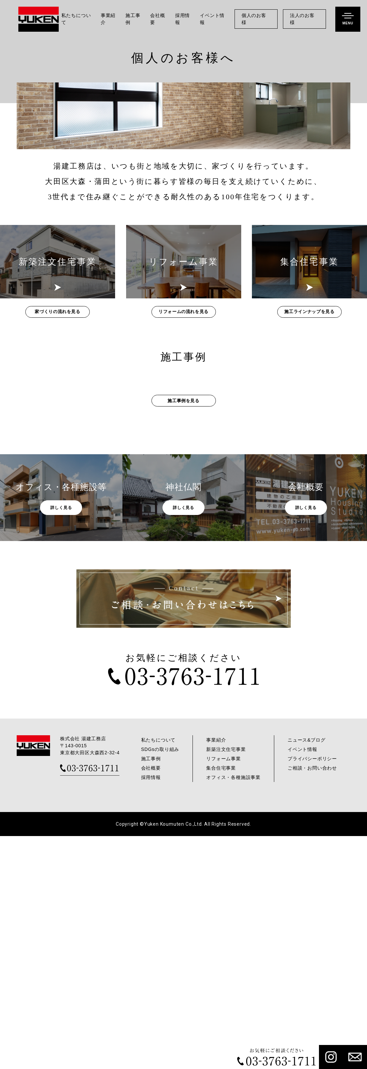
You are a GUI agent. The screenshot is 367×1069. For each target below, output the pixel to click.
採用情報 (182, 19)
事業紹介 (108, 19)
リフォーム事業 (223, 991)
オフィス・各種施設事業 (233, 1010)
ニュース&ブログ (307, 973)
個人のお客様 (254, 19)
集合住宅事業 (221, 1001)
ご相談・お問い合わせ (312, 1001)
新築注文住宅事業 (226, 982)
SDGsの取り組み (160, 982)
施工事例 (132, 19)
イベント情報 (212, 19)
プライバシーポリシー (312, 991)
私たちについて (76, 19)
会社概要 (157, 19)
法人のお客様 (302, 19)
